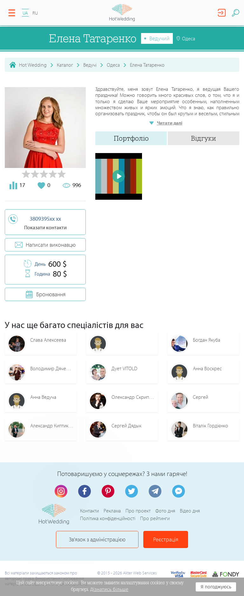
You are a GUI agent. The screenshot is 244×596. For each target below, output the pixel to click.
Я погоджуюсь (215, 587)
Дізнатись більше (109, 589)
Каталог (65, 65)
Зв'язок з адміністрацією (97, 539)
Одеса (113, 65)
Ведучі (90, 65)
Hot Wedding (33, 65)
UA (25, 13)
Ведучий (159, 38)
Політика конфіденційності (107, 518)
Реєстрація (165, 539)
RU (35, 13)
